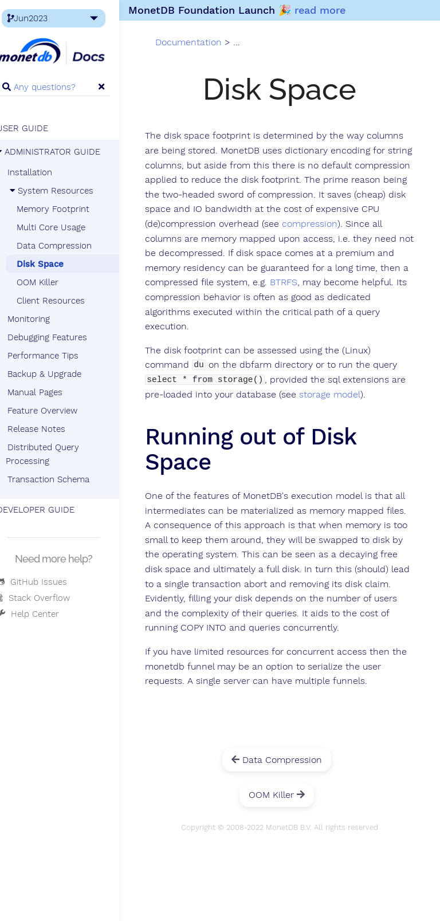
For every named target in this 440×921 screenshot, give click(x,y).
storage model (360, 409)
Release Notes (49, 429)
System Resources (62, 191)
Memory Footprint (65, 209)
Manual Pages (47, 392)
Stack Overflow (45, 598)
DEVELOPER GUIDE (48, 510)
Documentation (203, 43)
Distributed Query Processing (55, 454)
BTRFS (329, 298)
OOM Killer (50, 282)
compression (250, 239)
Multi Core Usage (63, 227)
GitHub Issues (44, 582)
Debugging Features (60, 337)
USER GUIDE (35, 128)
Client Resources (63, 301)
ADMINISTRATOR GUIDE (61, 152)
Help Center (40, 614)
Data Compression (66, 246)
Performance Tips (55, 356)
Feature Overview (55, 411)
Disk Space (52, 264)
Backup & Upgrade (57, 374)
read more (332, 10)
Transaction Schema (61, 479)
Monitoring (41, 319)
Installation (42, 172)
